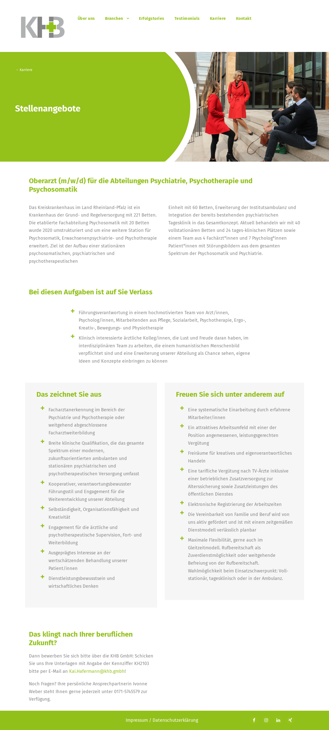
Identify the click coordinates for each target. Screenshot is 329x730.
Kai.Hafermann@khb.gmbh (97, 671)
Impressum (137, 720)
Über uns (86, 18)
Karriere (218, 18)
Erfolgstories (151, 18)
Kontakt (244, 18)
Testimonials (187, 18)
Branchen (114, 18)
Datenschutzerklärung (175, 720)
